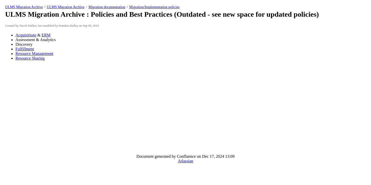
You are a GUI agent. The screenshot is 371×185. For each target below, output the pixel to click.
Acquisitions (25, 35)
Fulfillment (24, 49)
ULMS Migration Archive (24, 7)
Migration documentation (106, 7)
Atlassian (185, 161)
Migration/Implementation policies (154, 7)
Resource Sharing (30, 58)
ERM (45, 35)
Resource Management (34, 53)
